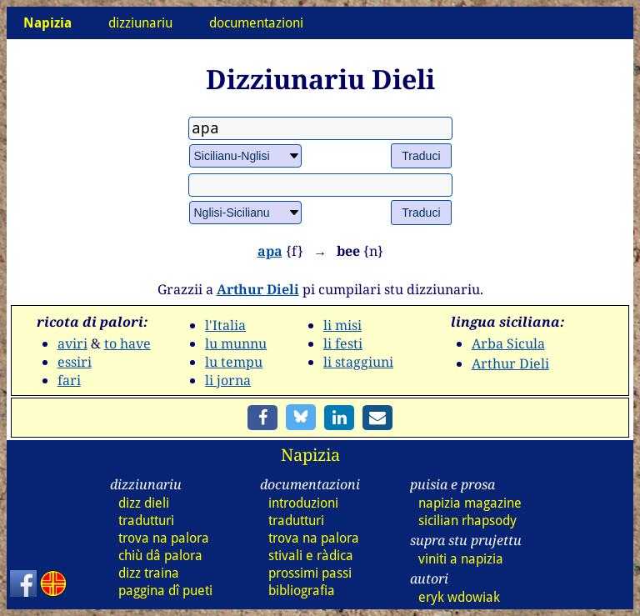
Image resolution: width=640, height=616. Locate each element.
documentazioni (256, 23)
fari (69, 380)
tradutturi (146, 520)
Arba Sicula (508, 343)
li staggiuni (358, 362)
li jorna (228, 380)
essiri (75, 362)
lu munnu (236, 343)
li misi (342, 325)
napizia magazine (470, 503)
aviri (73, 343)
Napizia (310, 454)
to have (127, 343)
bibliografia (301, 590)
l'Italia (225, 325)
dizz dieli (143, 503)
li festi (342, 343)
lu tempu (233, 362)
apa (270, 251)
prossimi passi (310, 573)
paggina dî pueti (165, 590)
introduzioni (303, 503)
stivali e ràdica (310, 555)
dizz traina (148, 573)
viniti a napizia (460, 559)
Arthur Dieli (258, 289)
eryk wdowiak (459, 597)
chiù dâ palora (160, 555)
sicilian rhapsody (467, 520)
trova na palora (163, 538)
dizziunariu (140, 23)
